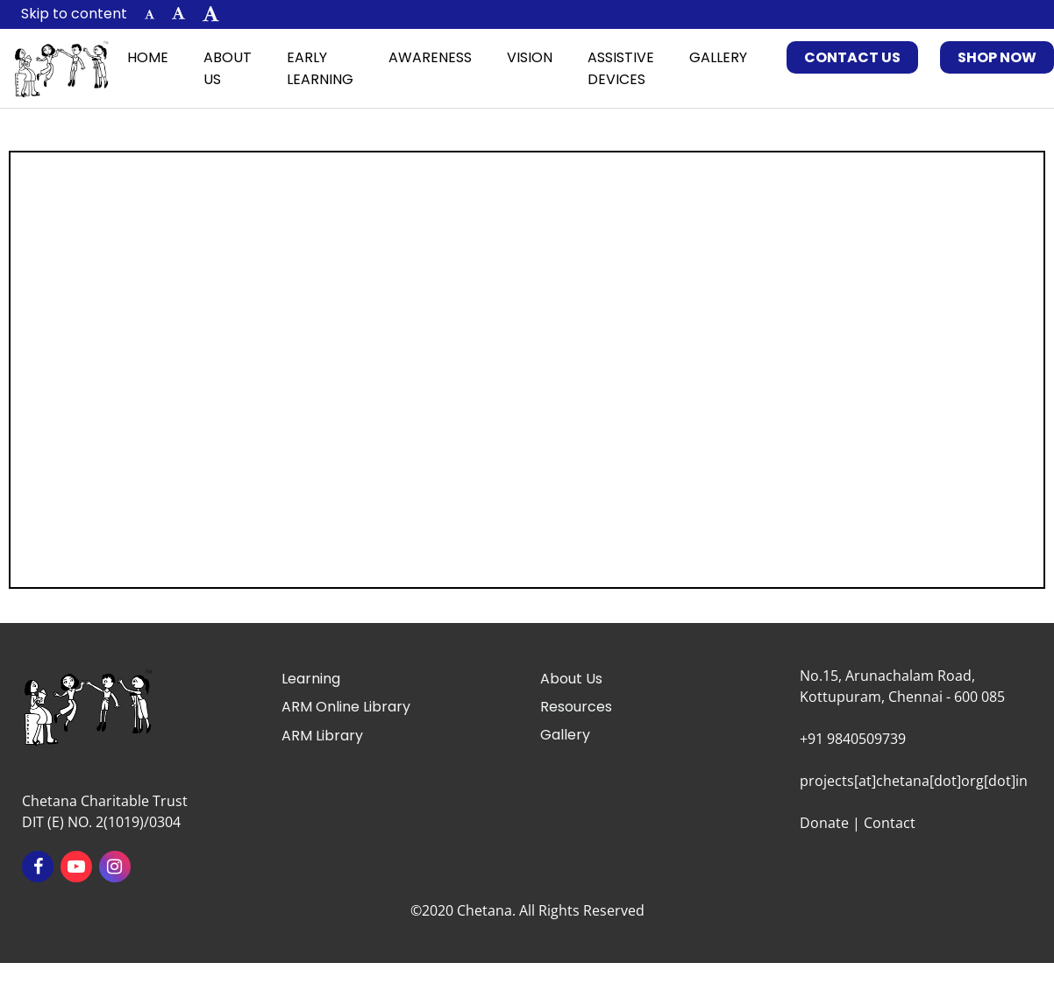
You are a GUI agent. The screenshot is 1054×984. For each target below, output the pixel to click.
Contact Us (852, 57)
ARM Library (322, 736)
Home (147, 57)
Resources (576, 707)
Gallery (718, 57)
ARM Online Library (345, 707)
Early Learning (320, 68)
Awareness (430, 57)
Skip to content (74, 14)
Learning (310, 679)
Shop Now (997, 57)
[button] (149, 14)
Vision (529, 57)
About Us (227, 68)
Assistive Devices (621, 68)
